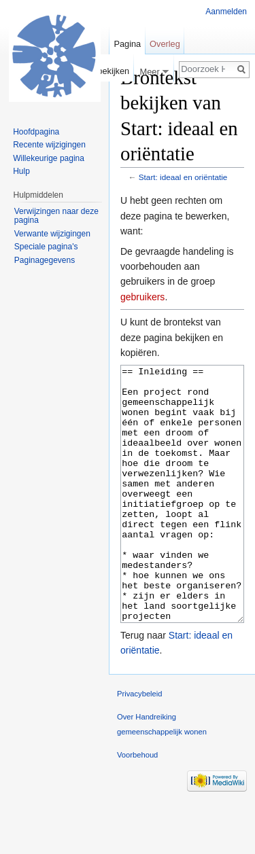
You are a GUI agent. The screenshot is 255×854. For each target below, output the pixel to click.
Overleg (165, 44)
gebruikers (142, 296)
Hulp (21, 171)
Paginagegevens (44, 260)
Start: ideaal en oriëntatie (183, 177)
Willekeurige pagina (48, 158)
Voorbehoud (137, 806)
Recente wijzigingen (49, 144)
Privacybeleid (140, 745)
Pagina (127, 44)
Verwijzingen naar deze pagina (56, 216)
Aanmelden (226, 11)
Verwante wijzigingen (52, 233)
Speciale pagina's (46, 246)
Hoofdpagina (36, 132)
